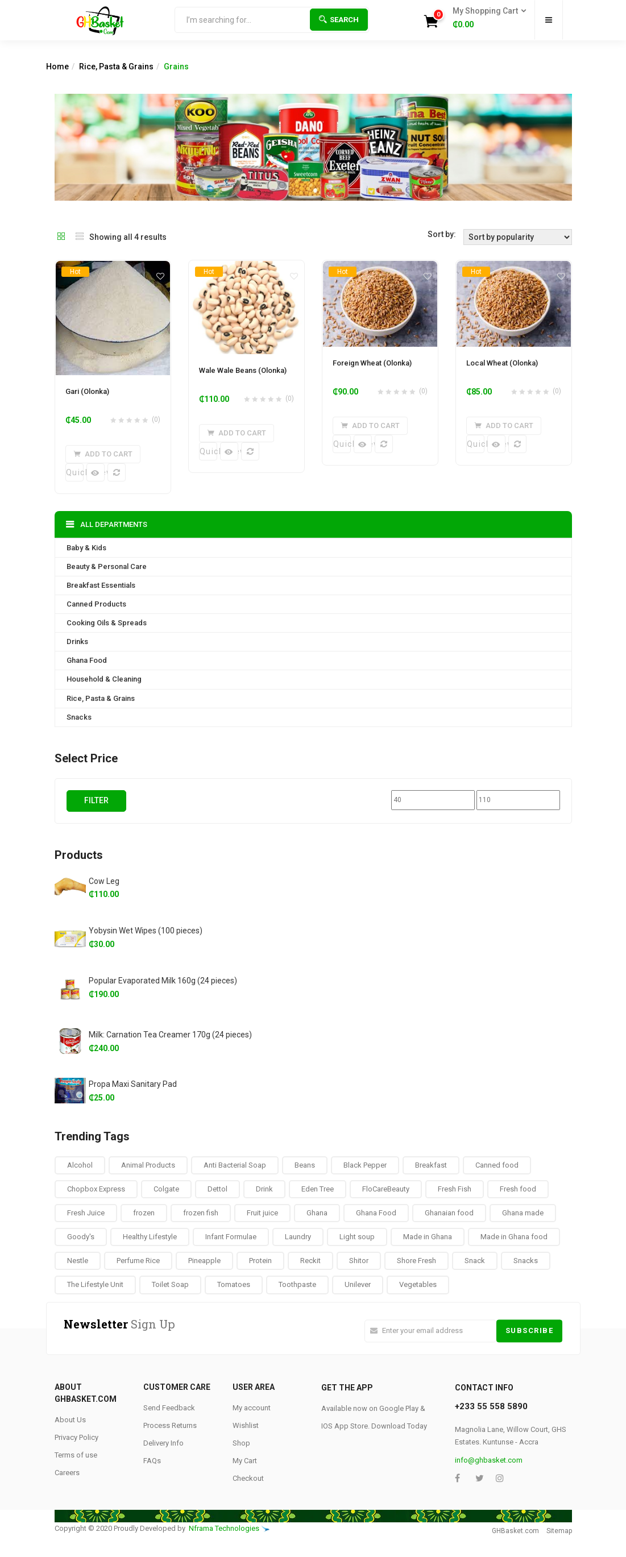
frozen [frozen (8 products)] (144, 1213)
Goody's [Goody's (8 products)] (80, 1236)
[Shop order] (517, 237)
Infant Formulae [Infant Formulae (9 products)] (230, 1236)
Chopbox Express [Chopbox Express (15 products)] (96, 1189)
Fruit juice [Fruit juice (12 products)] (262, 1213)
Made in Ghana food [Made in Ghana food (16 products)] (514, 1236)
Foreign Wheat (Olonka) (372, 363)
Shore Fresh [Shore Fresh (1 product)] (416, 1260)
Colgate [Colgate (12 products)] (166, 1189)
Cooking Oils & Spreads (107, 622)
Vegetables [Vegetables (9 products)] (418, 1284)
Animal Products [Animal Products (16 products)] (148, 1164)
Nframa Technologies (224, 1527)
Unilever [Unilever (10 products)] (358, 1284)
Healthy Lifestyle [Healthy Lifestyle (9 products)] (150, 1236)
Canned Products (96, 604)
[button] (486, 18)
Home (57, 66)
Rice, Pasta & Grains (116, 66)
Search (339, 19)
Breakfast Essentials (101, 585)
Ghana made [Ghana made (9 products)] (523, 1213)
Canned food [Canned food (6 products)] (497, 1164)
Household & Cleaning (104, 679)
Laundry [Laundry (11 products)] (298, 1236)
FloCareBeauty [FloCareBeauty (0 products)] (385, 1189)
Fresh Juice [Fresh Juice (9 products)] (86, 1213)
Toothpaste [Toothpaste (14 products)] (297, 1284)
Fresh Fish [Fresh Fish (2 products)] (454, 1189)
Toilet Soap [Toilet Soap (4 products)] (170, 1284)
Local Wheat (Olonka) (502, 363)
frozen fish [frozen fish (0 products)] (200, 1213)
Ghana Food (87, 660)
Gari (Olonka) (87, 391)
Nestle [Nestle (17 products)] (77, 1260)
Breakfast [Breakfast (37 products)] (431, 1164)
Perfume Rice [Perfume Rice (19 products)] (138, 1260)
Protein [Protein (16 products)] (260, 1260)
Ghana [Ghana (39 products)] (316, 1213)
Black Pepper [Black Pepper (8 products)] (365, 1164)
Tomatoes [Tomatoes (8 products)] (233, 1284)
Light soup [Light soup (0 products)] (357, 1236)
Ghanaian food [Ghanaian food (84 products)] (449, 1213)
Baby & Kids (86, 547)
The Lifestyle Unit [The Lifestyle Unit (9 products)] (95, 1284)
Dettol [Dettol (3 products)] (217, 1189)
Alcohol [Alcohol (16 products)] (80, 1164)
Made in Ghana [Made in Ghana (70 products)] (427, 1236)
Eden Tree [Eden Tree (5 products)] (317, 1189)
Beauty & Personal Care (107, 566)
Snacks (79, 716)
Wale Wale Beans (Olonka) (243, 370)
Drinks (77, 641)
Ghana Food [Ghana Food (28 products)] (376, 1213)
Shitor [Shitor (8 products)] (358, 1260)
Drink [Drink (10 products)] (264, 1189)
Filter (96, 799)
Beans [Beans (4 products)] (305, 1164)
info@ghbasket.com (489, 1460)
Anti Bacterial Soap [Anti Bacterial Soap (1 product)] (235, 1164)
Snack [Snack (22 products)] (475, 1260)
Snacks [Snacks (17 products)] (525, 1260)
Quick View (75, 472)
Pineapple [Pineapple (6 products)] (204, 1260)
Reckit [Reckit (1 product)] (310, 1260)
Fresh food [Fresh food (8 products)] (518, 1189)
